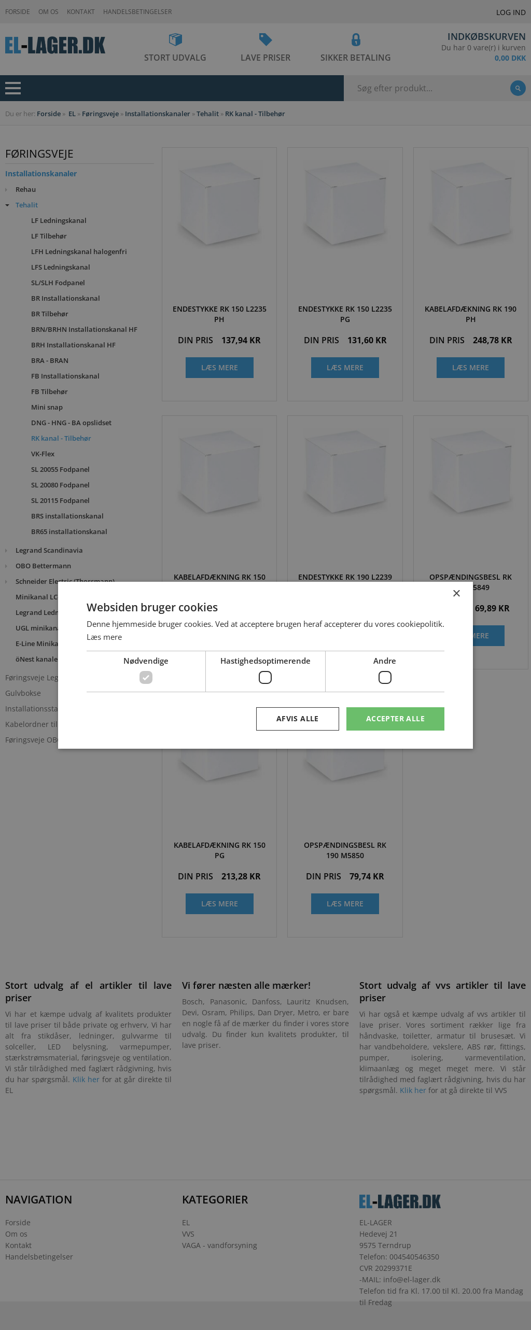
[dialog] (265, 665)
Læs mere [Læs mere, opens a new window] (104, 637)
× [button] (456, 593)
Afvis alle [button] (297, 718)
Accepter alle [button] (395, 718)
